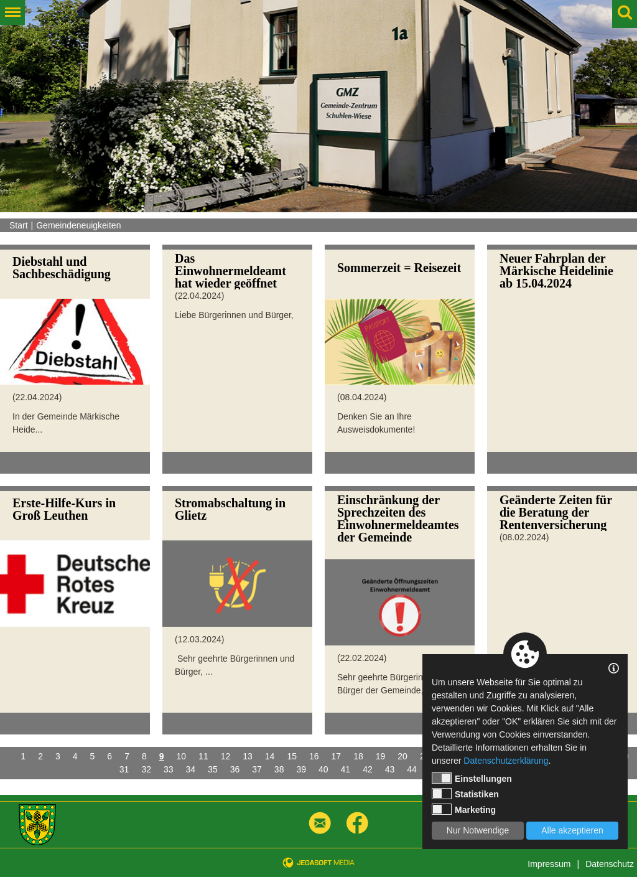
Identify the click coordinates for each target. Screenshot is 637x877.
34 (191, 769)
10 (182, 756)
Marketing (464, 809)
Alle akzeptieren (572, 830)
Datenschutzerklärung (505, 761)
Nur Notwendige (478, 830)
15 (292, 756)
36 (235, 769)
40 (323, 769)
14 (270, 756)
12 (226, 756)
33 (169, 769)
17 (337, 756)
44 (412, 769)
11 (203, 756)
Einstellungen (472, 778)
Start (18, 225)
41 (346, 769)
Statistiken (465, 793)
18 (358, 756)
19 (381, 756)
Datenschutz (609, 864)
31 (124, 769)
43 (390, 769)
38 (279, 769)
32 (146, 769)
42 (368, 769)
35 (213, 769)
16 (314, 756)
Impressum (549, 864)
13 (248, 756)
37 (257, 769)
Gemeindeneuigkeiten (78, 225)
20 (402, 756)
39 (301, 769)
